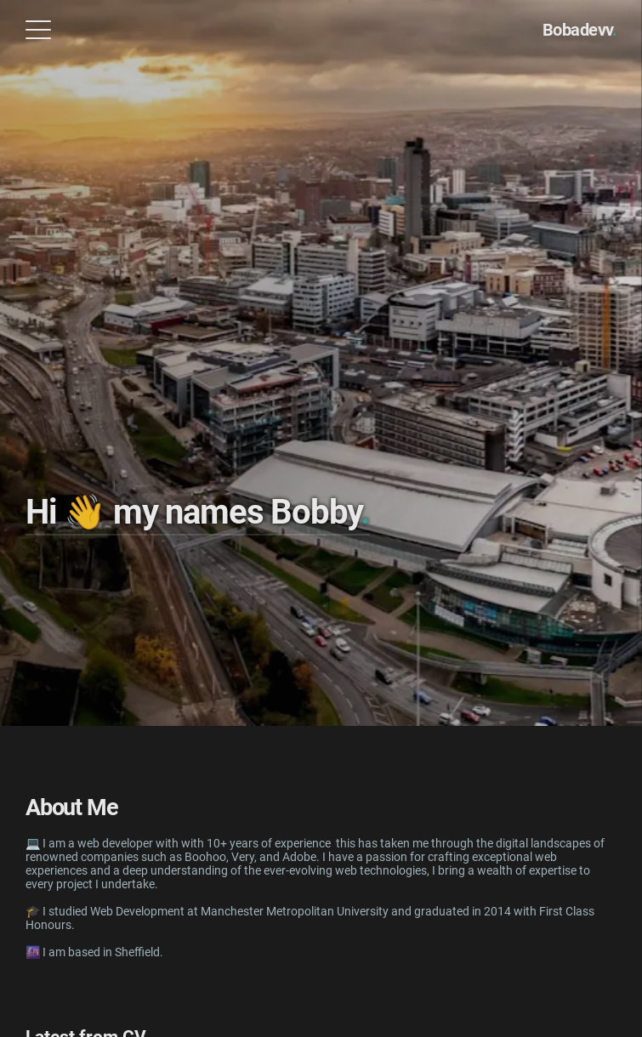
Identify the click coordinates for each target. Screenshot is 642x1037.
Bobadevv (580, 30)
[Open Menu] (38, 29)
